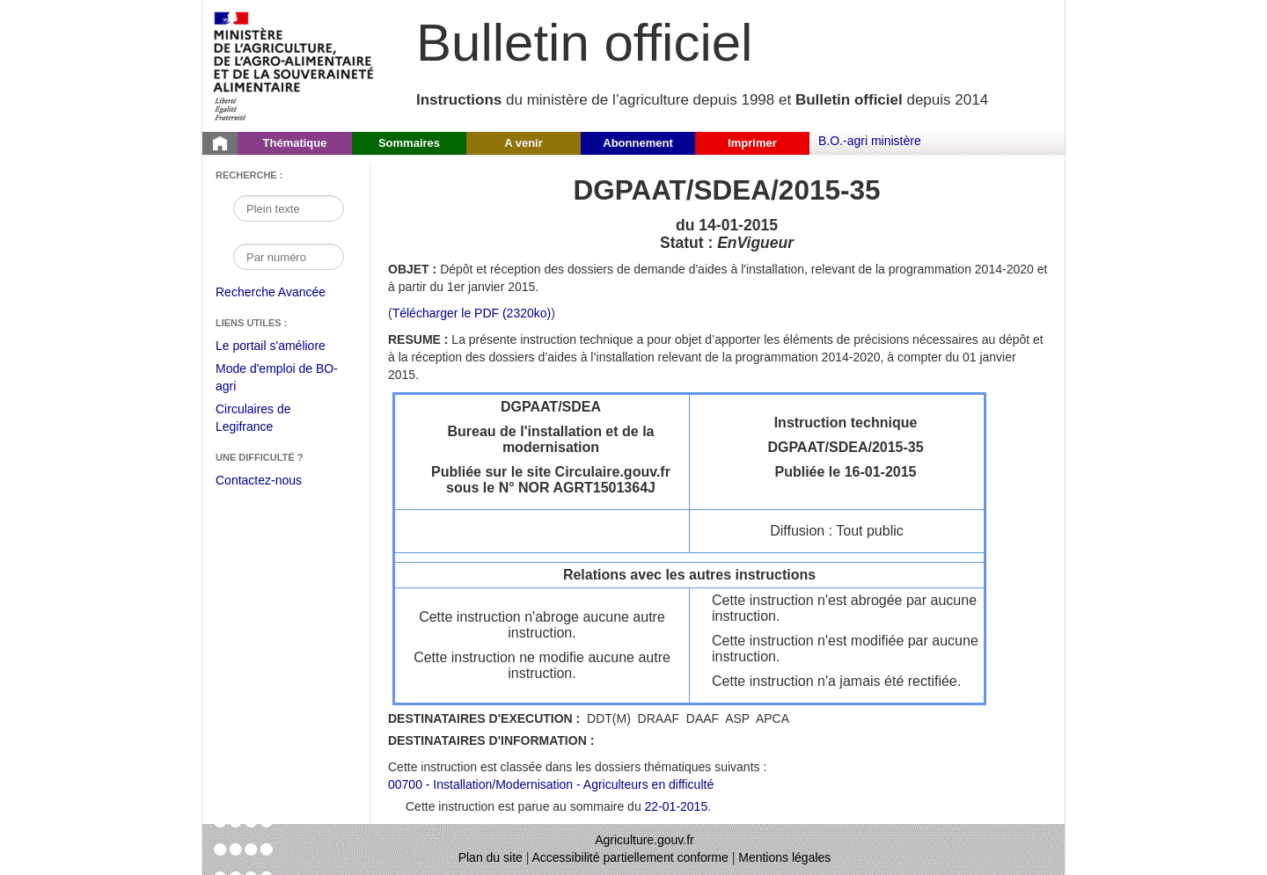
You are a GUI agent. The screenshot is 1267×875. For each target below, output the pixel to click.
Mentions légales (784, 857)
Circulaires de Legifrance (267, 420)
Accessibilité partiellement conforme (630, 857)
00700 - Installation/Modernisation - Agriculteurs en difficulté (551, 784)
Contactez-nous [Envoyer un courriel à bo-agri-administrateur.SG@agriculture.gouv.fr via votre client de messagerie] (259, 480)
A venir (523, 142)
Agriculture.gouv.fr (644, 840)
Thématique (295, 142)
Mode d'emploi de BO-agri (277, 379)
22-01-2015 (676, 806)
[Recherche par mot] (288, 208)
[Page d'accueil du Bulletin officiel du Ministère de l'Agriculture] (220, 143)
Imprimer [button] (752, 142)
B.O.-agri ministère (869, 141)
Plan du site (490, 857)
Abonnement (637, 142)
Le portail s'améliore (284, 346)
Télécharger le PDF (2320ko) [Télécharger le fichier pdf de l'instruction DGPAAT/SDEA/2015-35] (472, 313)
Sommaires (409, 142)
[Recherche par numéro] (288, 257)
